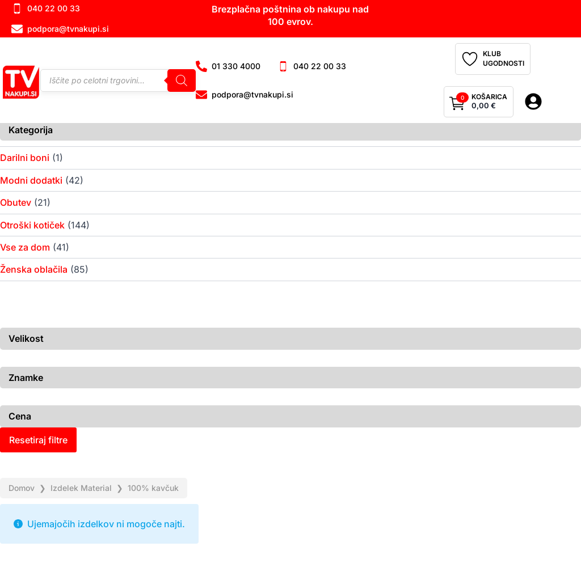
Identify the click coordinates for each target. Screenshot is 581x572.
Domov (22, 488)
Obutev (15, 202)
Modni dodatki (31, 180)
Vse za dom (25, 247)
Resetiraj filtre (38, 440)
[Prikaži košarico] (478, 102)
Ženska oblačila (34, 269)
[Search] (181, 80)
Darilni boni (24, 157)
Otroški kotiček (32, 225)
